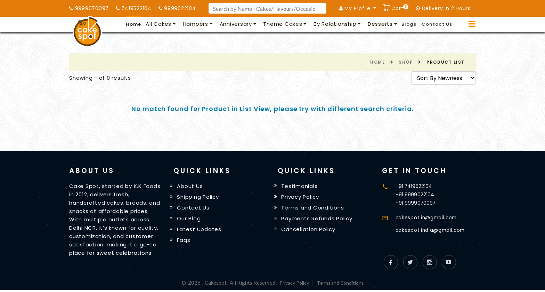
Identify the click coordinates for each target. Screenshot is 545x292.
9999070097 (89, 8)
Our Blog (190, 219)
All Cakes (158, 23)
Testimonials (301, 186)
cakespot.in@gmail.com (429, 217)
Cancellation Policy (309, 230)
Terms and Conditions (314, 208)
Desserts (380, 23)
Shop (406, 62)
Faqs (185, 241)
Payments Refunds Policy (318, 219)
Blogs (409, 24)
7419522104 (134, 8)
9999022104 (177, 8)
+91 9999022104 (415, 194)
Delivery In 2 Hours (443, 8)
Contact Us (437, 24)
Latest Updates (200, 230)
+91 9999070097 (416, 202)
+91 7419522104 (415, 186)
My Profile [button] (355, 8)
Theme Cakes (282, 23)
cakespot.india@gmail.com (434, 230)
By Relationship (335, 23)
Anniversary (236, 23)
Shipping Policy (199, 197)
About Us (191, 186)
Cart (399, 7)
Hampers (195, 23)
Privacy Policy (301, 197)
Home (133, 24)
